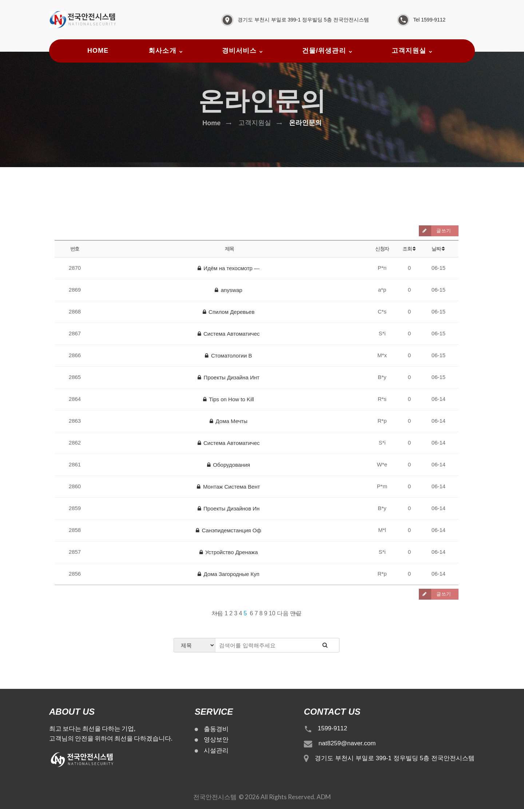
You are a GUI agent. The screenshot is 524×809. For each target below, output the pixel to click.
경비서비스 (239, 50)
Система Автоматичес (229, 334)
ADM (324, 797)
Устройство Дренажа (228, 552)
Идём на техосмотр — (228, 268)
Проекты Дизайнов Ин (229, 508)
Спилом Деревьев (229, 312)
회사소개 (162, 50)
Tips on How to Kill (228, 399)
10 (272, 613)
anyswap (228, 290)
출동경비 (216, 729)
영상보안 (216, 739)
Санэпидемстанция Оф (228, 530)
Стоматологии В (228, 355)
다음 (283, 613)
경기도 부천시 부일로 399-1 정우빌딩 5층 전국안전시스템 (303, 20)
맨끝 (296, 613)
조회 (409, 249)
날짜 (438, 249)
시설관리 (216, 750)
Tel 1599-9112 (429, 20)
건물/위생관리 (324, 50)
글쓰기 (435, 230)
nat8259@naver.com (347, 743)
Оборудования (228, 465)
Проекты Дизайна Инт (228, 377)
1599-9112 (332, 728)
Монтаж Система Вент (228, 487)
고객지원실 (409, 50)
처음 (217, 613)
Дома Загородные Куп (228, 574)
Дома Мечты (228, 421)
